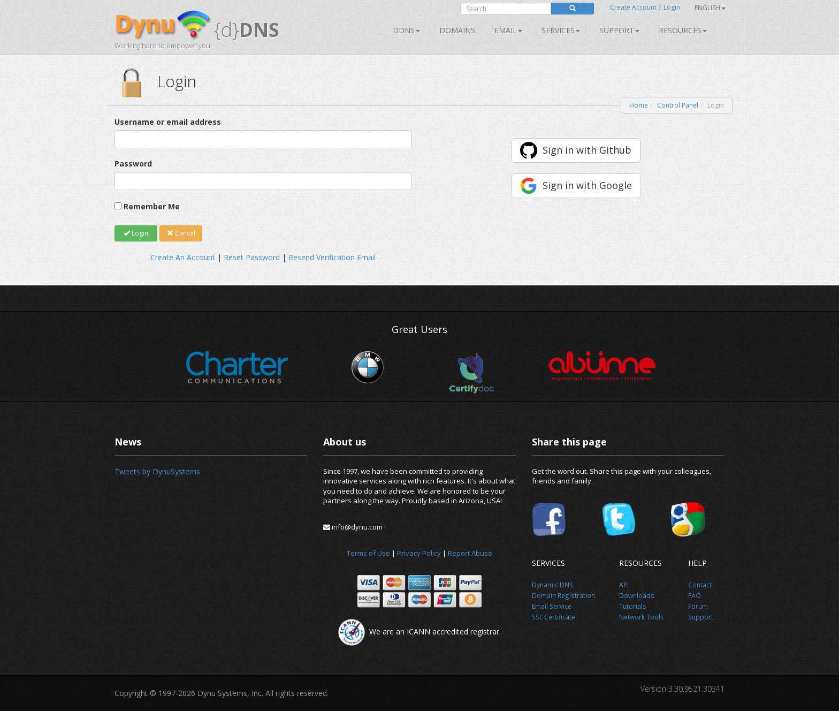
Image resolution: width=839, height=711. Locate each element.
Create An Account (182, 257)
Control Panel (677, 105)
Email (508, 30)
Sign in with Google (587, 185)
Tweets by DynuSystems (157, 471)
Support (619, 30)
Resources (683, 30)
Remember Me (152, 206)
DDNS (406, 30)
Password (133, 163)
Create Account (633, 7)
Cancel (181, 233)
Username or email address (168, 122)
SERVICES (560, 30)
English (710, 7)
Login (671, 7)
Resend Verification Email (332, 257)
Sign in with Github (587, 149)
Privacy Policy (419, 553)
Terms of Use (368, 553)
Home (638, 105)
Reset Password (252, 257)
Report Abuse (470, 553)
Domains (457, 30)
